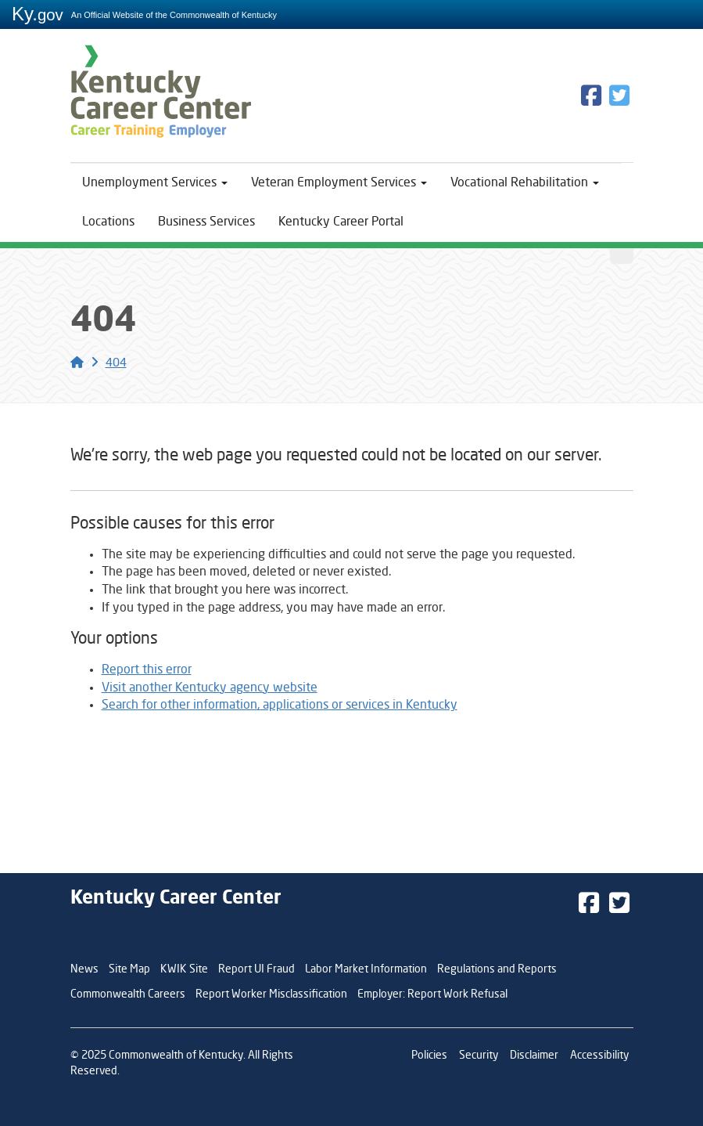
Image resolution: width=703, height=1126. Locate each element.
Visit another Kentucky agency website (209, 688)
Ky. (37, 13)
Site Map (129, 969)
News (84, 969)
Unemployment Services (155, 183)
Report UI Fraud (256, 969)
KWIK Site (184, 969)
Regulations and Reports (497, 969)
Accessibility (599, 1055)
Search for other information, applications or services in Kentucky (279, 705)
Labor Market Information (366, 969)
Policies (429, 1055)
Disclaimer (534, 1055)
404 (116, 364)
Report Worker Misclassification (271, 994)
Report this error (147, 670)
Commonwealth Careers (127, 994)
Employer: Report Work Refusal (432, 994)
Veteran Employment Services (339, 183)
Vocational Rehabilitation (524, 183)
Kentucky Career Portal (341, 222)
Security (478, 1055)
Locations (108, 222)
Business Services (206, 222)
